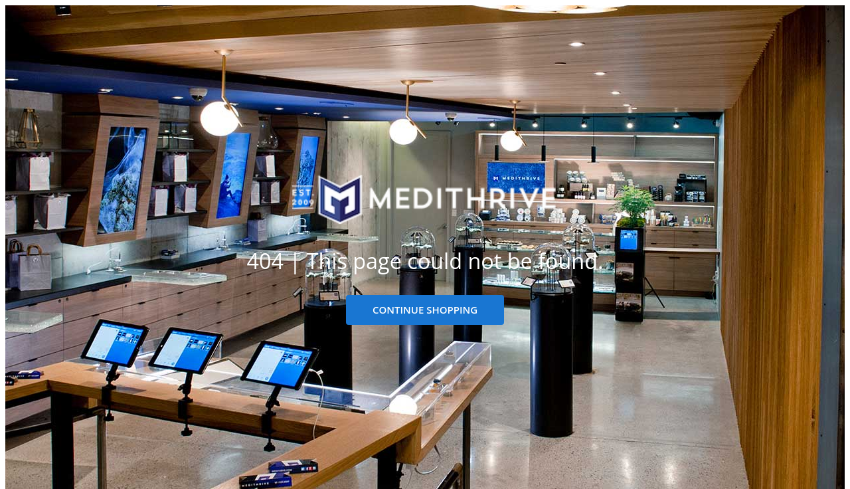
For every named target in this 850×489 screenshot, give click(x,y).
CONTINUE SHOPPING (425, 309)
